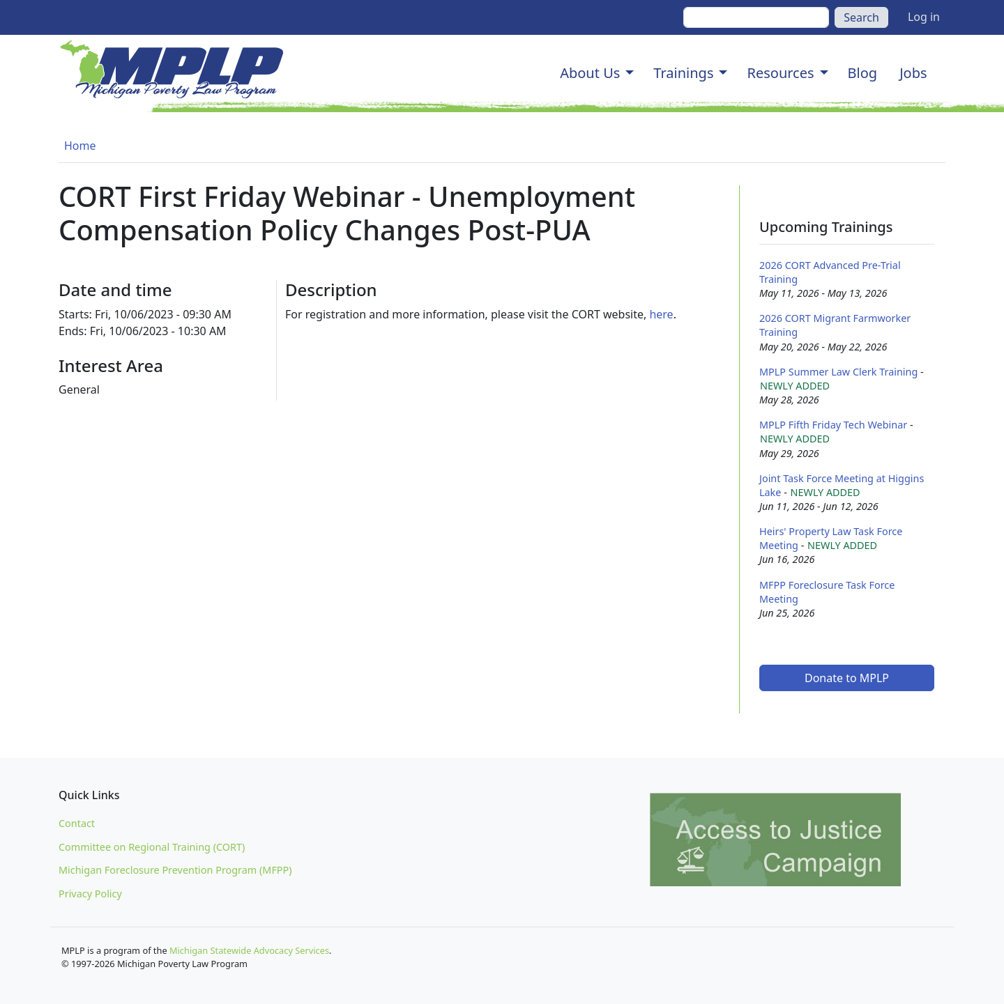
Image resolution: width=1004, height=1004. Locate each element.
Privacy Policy (90, 893)
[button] (629, 73)
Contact (77, 823)
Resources (780, 72)
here (661, 314)
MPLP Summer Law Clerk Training (838, 371)
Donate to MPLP (847, 678)
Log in (924, 16)
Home (80, 145)
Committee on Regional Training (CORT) (152, 847)
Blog (863, 72)
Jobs (913, 72)
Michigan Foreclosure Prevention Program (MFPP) (175, 869)
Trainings (683, 72)
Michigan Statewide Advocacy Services (249, 950)
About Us (590, 72)
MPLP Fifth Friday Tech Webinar (833, 424)
